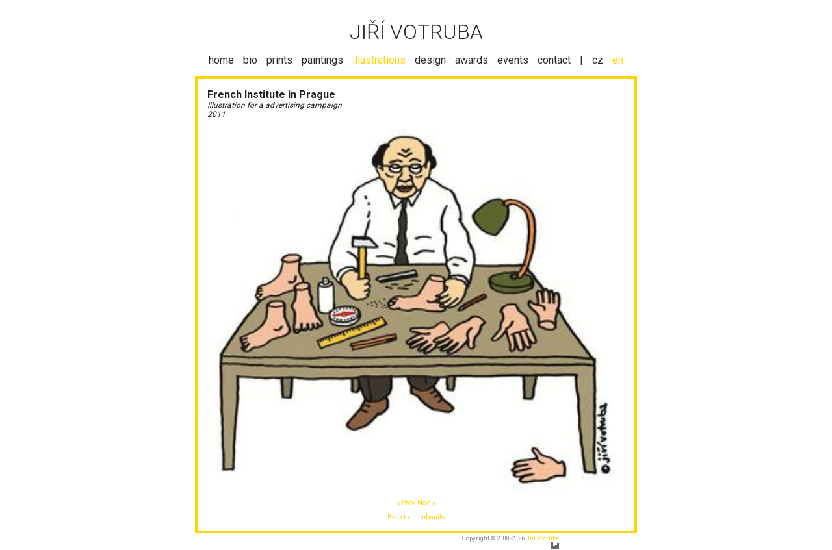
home (221, 60)
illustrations (379, 60)
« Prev (406, 502)
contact (554, 60)
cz (597, 60)
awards (471, 60)
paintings (322, 60)
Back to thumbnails (416, 517)
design (430, 60)
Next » (426, 502)
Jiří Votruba (542, 538)
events (512, 60)
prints (279, 60)
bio (250, 60)
